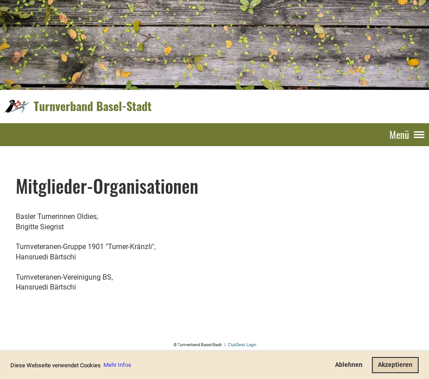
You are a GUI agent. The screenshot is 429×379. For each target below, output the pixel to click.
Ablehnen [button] (348, 365)
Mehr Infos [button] (117, 364)
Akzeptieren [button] (395, 365)
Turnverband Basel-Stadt (93, 106)
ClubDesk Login (242, 344)
